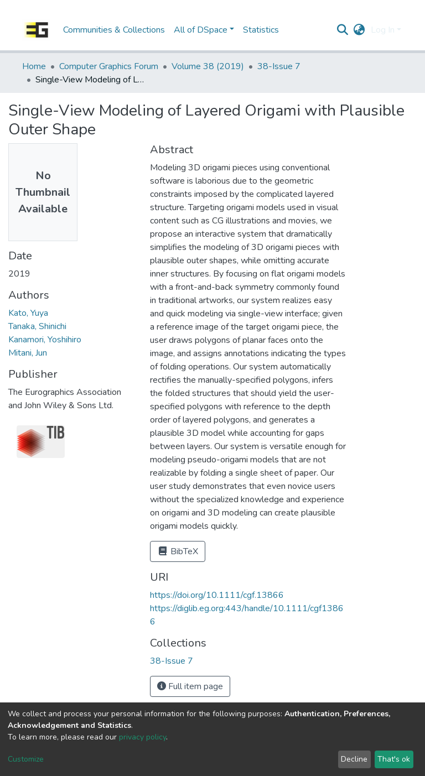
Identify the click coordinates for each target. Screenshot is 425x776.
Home (34, 66)
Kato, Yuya (28, 313)
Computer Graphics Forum (108, 66)
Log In (383, 30)
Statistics (261, 30)
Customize (26, 759)
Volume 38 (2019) (208, 66)
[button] (359, 30)
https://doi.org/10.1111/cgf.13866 (217, 595)
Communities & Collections (114, 30)
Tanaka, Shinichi (37, 326)
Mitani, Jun (27, 353)
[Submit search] (342, 30)
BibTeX (177, 551)
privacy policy (142, 737)
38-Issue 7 (278, 66)
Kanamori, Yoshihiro (44, 340)
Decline (354, 759)
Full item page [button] (190, 686)
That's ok (393, 759)
